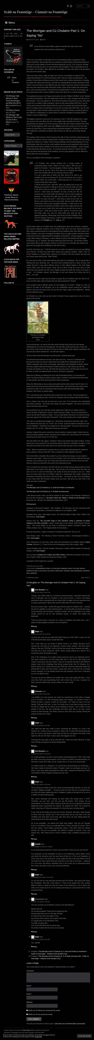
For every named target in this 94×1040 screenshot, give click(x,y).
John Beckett (40, 590)
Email (29, 994)
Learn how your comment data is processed (69, 1023)
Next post (85, 577)
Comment (30, 971)
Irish (57, 220)
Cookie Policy (38, 1036)
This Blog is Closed (12, 110)
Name (29, 986)
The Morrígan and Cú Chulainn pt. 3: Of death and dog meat (47, 491)
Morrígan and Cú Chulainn (36, 571)
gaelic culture (73, 568)
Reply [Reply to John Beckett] (35, 626)
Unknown (38, 691)
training (66, 571)
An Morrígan (40, 568)
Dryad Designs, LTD (27, 1030)
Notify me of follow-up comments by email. (44, 1010)
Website (29, 1002)
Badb (48, 568)
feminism (63, 568)
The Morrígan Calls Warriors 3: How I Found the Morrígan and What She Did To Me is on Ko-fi (13, 100)
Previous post (33, 577)
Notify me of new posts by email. (40, 1014)
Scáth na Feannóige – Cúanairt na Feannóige (35, 12)
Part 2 (58, 126)
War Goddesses (76, 571)
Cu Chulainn (55, 568)
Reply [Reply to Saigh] (35, 686)
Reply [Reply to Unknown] (35, 718)
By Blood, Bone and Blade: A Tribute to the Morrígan (66, 498)
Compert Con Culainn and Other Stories (51, 555)
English (47, 220)
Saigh (44, 39)
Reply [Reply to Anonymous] (35, 932)
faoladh (37, 844)
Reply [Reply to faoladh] (35, 869)
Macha (82, 568)
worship (34, 573)
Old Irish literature (55, 571)
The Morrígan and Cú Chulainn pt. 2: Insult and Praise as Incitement (50, 487)
